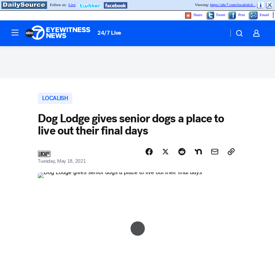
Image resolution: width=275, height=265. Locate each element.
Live (72, 5)
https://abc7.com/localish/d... (232, 5)
